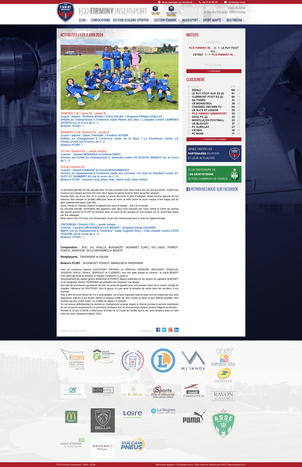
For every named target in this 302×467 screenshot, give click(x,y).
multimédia (235, 20)
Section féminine (166, 20)
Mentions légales (165, 464)
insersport (191, 20)
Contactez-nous (234, 2)
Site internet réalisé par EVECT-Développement (220, 464)
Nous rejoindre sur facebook (175, 2)
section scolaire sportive (132, 20)
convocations (100, 20)
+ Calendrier (213, 71)
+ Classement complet (214, 139)
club (83, 20)
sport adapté (213, 20)
